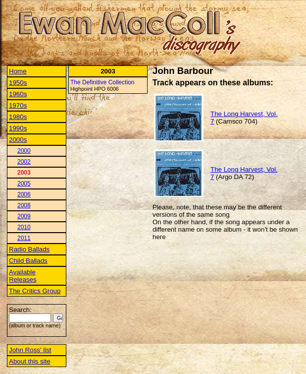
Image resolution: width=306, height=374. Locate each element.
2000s (18, 139)
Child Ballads (28, 260)
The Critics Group (34, 291)
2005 (24, 183)
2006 (24, 194)
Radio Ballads (29, 249)
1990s (18, 128)
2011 (24, 238)
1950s (18, 82)
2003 (24, 172)
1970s (18, 105)
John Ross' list (30, 350)
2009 (24, 216)
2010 (24, 227)
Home (18, 71)
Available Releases (23, 275)
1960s (18, 94)
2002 (24, 161)
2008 (24, 205)
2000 (24, 150)
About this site (30, 361)
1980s (18, 117)
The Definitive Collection (102, 82)
